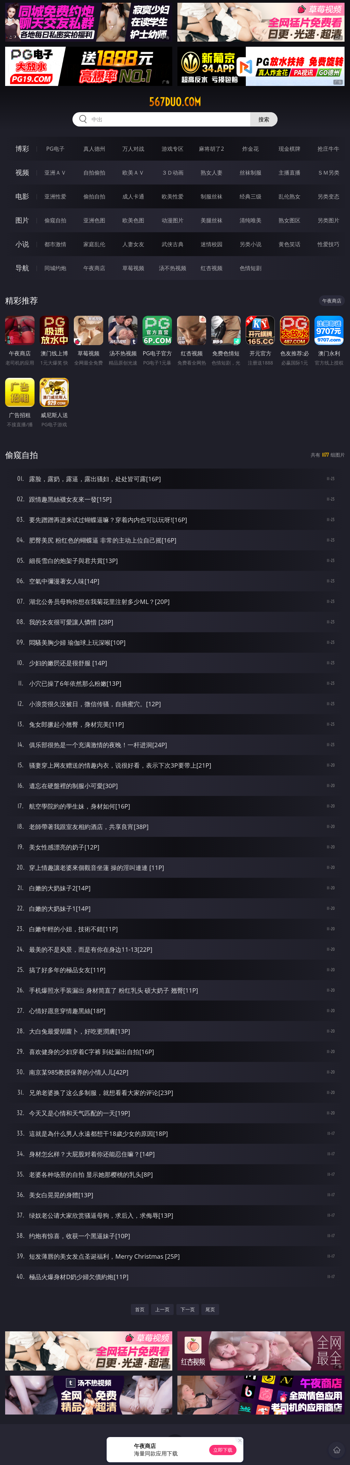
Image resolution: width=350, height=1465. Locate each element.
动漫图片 (173, 220)
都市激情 (55, 244)
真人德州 (94, 148)
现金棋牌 (289, 148)
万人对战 (133, 148)
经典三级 (250, 196)
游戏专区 (173, 148)
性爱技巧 (328, 244)
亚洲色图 (94, 220)
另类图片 (328, 220)
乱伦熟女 (289, 196)
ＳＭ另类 (328, 172)
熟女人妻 (212, 172)
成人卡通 (133, 196)
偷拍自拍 (94, 196)
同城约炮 (55, 268)
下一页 (187, 1309)
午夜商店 (94, 268)
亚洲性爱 (55, 196)
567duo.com (175, 102)
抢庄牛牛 (328, 148)
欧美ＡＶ (133, 172)
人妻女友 (133, 244)
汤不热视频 (172, 268)
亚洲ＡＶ (55, 172)
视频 (22, 172)
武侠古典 (173, 244)
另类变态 (328, 196)
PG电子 (55, 148)
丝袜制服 (250, 172)
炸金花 (250, 148)
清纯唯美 (250, 220)
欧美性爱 (173, 196)
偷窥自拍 (55, 220)
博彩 (22, 148)
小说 (22, 244)
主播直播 (289, 172)
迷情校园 (212, 244)
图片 (22, 220)
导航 (22, 267)
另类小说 (250, 244)
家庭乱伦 (94, 244)
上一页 (162, 1309)
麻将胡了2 (211, 148)
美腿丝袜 (212, 220)
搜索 (263, 119)
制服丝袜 (212, 196)
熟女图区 (289, 220)
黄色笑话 (289, 244)
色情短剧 (250, 268)
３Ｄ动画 (173, 172)
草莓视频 (133, 268)
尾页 (210, 1309)
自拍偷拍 (94, 172)
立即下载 (222, 1450)
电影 (22, 196)
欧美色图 (133, 220)
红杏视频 (212, 268)
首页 (140, 1309)
